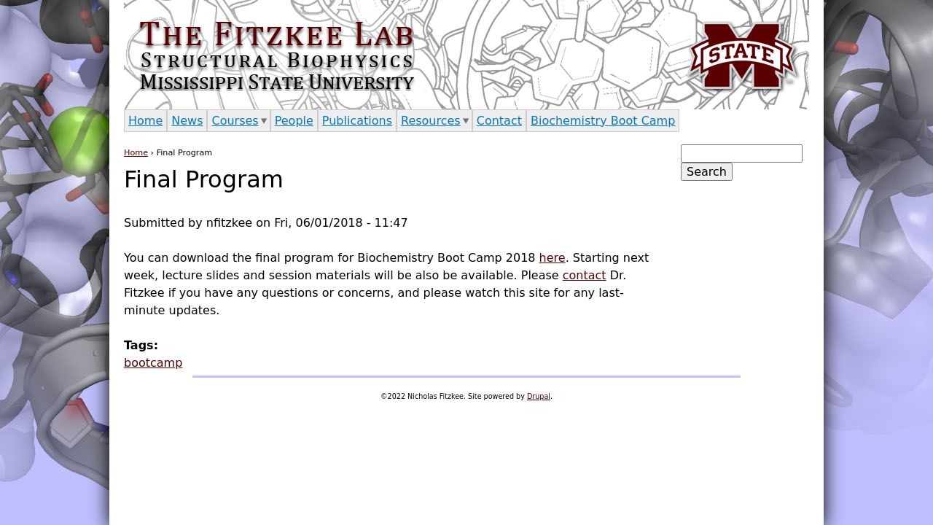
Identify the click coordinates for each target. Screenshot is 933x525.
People (294, 121)
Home (136, 153)
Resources (431, 121)
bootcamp (153, 363)
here (552, 258)
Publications (357, 121)
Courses (234, 121)
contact (584, 275)
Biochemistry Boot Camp (603, 121)
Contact (499, 121)
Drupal (538, 396)
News (187, 121)
